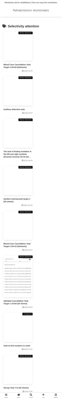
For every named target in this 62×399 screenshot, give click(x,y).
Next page (31, 308)
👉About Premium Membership (18, 339)
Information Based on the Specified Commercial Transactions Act (27, 374)
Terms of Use (9, 359)
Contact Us (8, 366)
